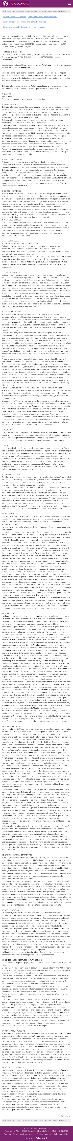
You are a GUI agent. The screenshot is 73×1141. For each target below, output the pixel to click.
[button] (69, 3)
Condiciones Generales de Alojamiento (42, 17)
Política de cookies (61, 1134)
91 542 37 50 (63, 1131)
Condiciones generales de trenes (33, 22)
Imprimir (65, 1116)
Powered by (36, 1138)
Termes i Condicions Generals (14, 17)
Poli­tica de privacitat (45, 1134)
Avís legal (7, 1134)
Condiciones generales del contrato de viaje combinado (24, 27)
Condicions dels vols (11, 22)
